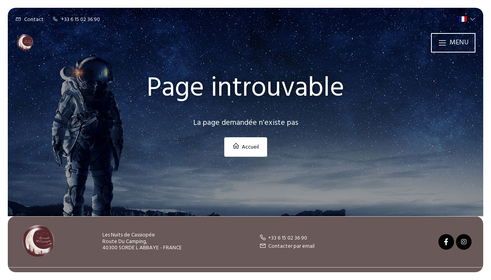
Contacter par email (287, 246)
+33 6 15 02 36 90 (283, 238)
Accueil (245, 147)
